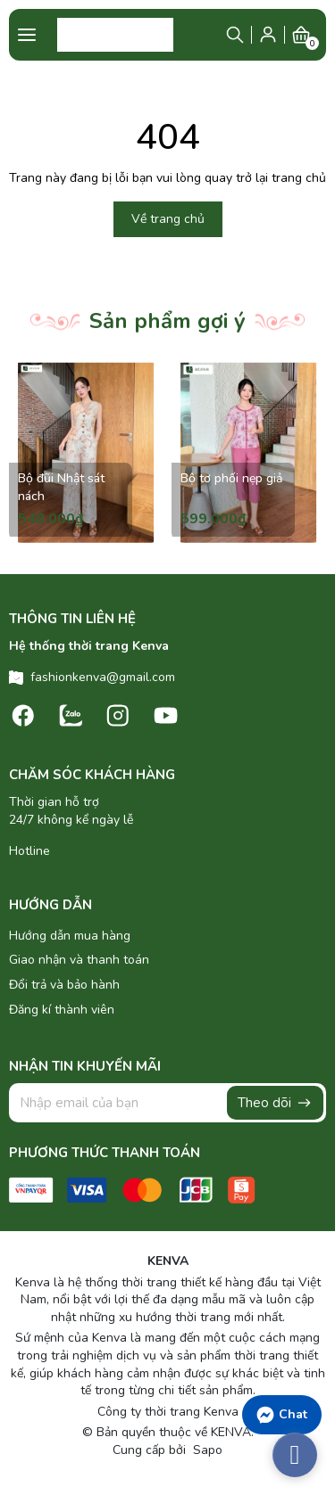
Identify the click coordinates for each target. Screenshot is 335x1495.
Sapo (205, 1450)
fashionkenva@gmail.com (102, 677)
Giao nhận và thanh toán (79, 959)
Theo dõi (275, 1103)
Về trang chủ (168, 218)
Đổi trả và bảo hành (64, 984)
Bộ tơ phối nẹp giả (231, 478)
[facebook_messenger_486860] (294, 1455)
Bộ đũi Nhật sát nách (61, 487)
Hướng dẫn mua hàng (69, 935)
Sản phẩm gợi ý (167, 321)
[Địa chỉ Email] (167, 1102)
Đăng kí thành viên (61, 1009)
